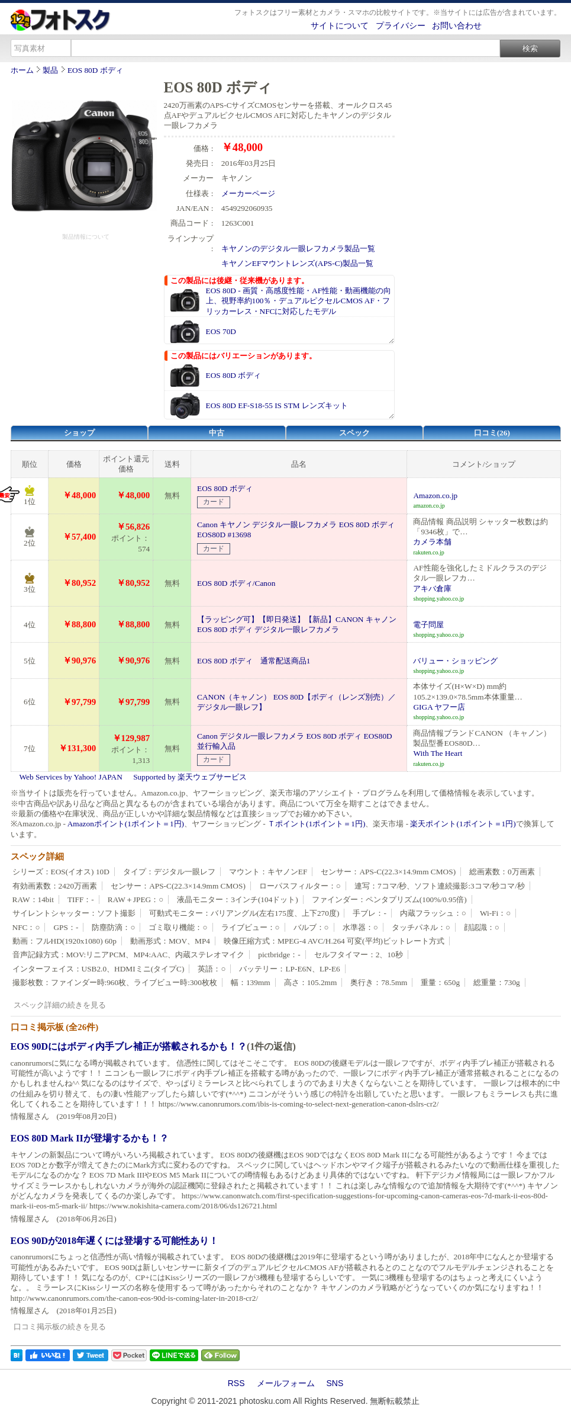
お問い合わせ (457, 25)
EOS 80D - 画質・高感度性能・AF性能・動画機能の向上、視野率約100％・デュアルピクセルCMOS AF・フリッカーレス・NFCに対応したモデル (299, 301)
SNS (335, 1383)
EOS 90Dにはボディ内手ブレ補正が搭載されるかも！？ (129, 1046)
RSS (236, 1383)
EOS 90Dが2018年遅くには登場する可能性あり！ (115, 1241)
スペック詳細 (37, 856)
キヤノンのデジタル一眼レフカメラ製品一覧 (298, 248)
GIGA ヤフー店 (439, 707)
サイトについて (340, 25)
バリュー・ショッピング (455, 660)
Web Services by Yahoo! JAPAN (71, 776)
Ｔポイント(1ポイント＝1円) (316, 823)
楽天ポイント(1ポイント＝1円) (462, 823)
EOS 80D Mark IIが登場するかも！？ (90, 1138)
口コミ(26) (492, 432)
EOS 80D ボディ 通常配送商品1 (253, 660)
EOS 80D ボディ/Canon (236, 583)
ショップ (79, 432)
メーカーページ (248, 193)
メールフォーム (286, 1383)
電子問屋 (428, 624)
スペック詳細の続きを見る (60, 1004)
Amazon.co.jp (435, 495)
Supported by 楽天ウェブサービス (190, 776)
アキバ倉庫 (432, 588)
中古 (216, 432)
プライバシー (400, 25)
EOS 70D (221, 331)
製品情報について (85, 236)
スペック (354, 432)
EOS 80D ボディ (95, 70)
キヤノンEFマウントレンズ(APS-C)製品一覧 (297, 263)
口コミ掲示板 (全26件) (55, 1027)
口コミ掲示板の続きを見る (60, 1326)
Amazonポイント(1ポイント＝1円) (125, 823)
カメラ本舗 (432, 541)
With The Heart (437, 753)
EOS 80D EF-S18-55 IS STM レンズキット (277, 405)
